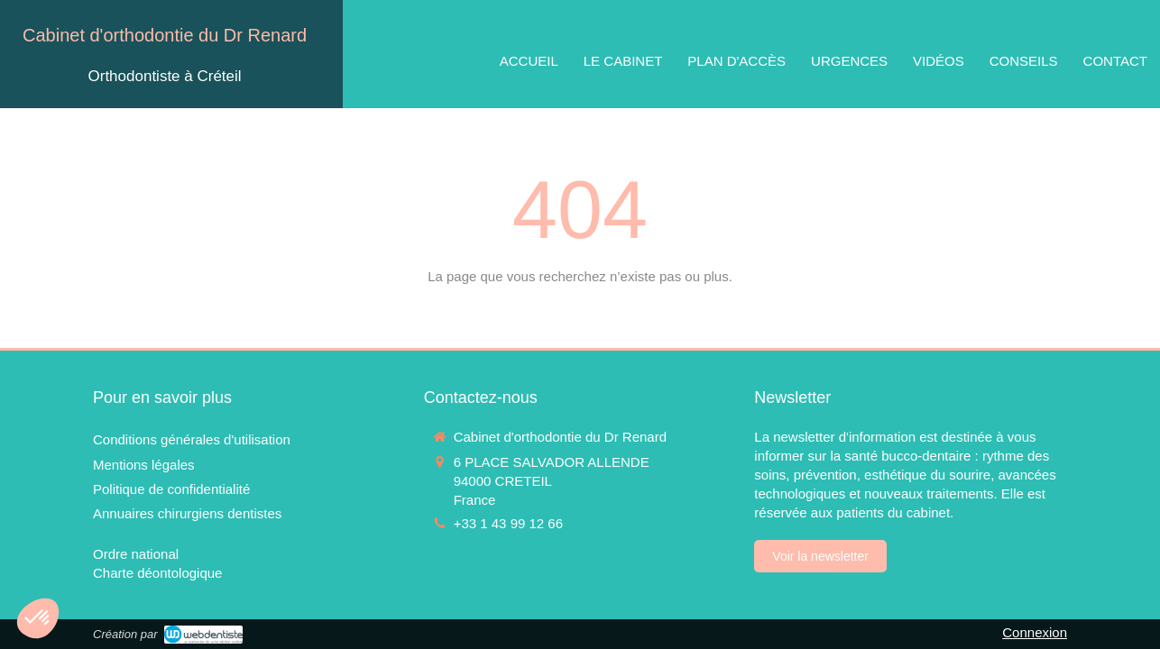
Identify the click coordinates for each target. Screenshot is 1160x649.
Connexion (1034, 632)
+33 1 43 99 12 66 (508, 523)
